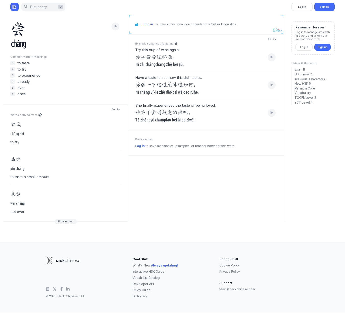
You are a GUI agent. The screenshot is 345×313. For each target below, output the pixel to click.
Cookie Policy (229, 265)
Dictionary (140, 296)
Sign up (324, 6)
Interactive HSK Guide (148, 271)
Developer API (143, 284)
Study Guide (141, 290)
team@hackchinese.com (237, 289)
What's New (155, 265)
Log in (302, 6)
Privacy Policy (229, 271)
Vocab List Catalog (146, 277)
